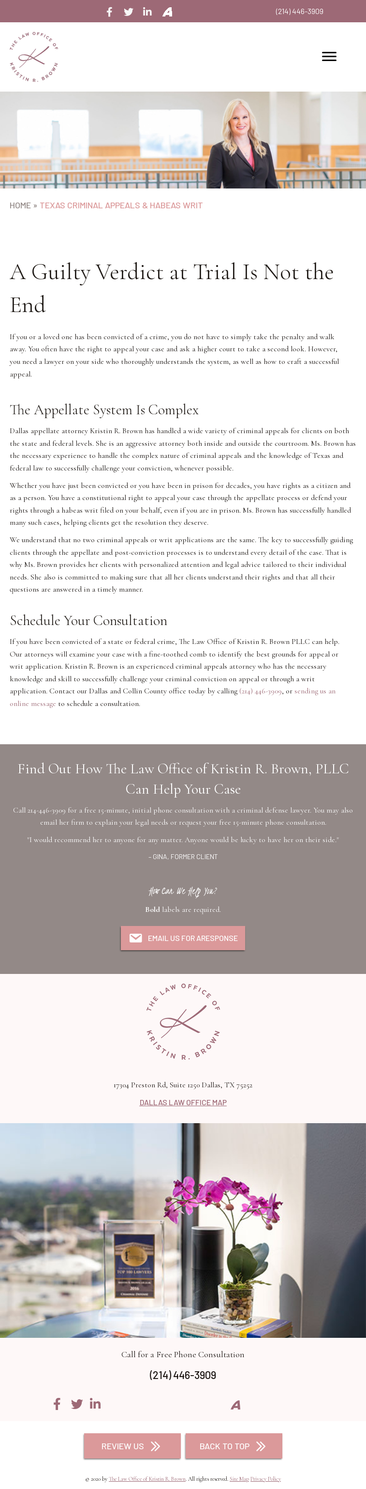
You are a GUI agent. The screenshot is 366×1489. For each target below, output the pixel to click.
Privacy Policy (265, 1478)
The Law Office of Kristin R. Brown (147, 1478)
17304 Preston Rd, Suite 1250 (183, 1085)
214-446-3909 (47, 810)
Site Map (239, 1478)
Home (20, 205)
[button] (110, 12)
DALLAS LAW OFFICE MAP (183, 1102)
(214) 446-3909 (299, 11)
